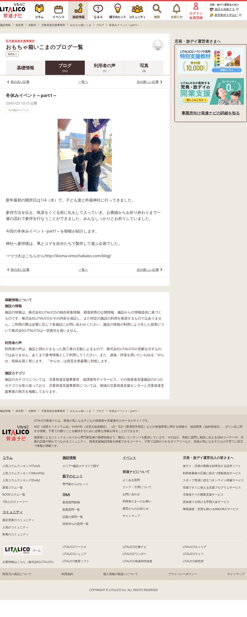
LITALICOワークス (74, 547)
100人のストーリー (15, 502)
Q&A (66, 494)
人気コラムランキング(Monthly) (23, 473)
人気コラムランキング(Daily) (21, 480)
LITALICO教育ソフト (75, 561)
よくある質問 (131, 480)
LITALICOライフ (193, 554)
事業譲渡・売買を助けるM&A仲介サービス (211, 509)
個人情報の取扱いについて (120, 574)
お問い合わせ (131, 494)
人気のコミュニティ (15, 527)
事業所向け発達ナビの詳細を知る (211, 113)
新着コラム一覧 (12, 487)
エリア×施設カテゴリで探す (80, 466)
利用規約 (67, 574)
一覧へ (83, 82)
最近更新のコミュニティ (18, 520)
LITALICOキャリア (195, 547)
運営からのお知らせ (136, 508)
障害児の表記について (16, 574)
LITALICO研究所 (193, 561)
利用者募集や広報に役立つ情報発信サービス (212, 473)
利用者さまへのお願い (137, 501)
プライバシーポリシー (182, 574)
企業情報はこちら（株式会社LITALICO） (28, 562)
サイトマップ (131, 516)
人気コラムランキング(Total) (21, 466)
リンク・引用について (137, 487)
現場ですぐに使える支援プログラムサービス (212, 487)
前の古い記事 (20, 82)
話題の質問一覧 (72, 517)
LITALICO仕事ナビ (134, 547)
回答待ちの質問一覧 (75, 524)
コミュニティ (12, 512)
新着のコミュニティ (15, 534)
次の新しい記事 (148, 82)
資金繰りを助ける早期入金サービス (206, 502)
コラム (7, 457)
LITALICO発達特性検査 (137, 561)
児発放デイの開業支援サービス (203, 494)
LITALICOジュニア (74, 554)
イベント (129, 457)
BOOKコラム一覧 (13, 494)
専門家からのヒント (75, 484)
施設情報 (69, 457)
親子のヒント (72, 476)
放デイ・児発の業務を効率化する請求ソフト (212, 466)
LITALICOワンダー (134, 554)
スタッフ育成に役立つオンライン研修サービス (213, 480)
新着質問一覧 (71, 509)
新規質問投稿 (71, 502)
